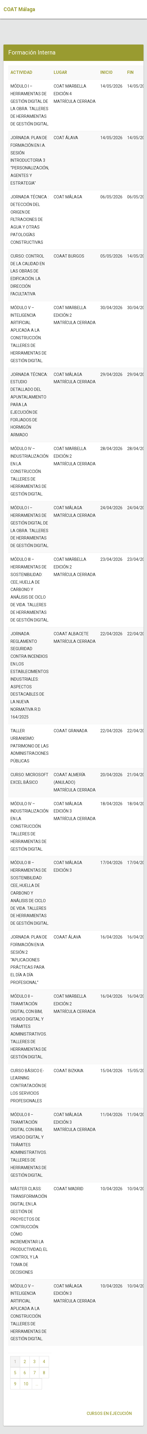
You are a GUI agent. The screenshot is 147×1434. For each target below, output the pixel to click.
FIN (130, 72)
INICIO (106, 72)
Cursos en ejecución (109, 1413)
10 (26, 1384)
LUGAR (60, 72)
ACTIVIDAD (21, 72)
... (37, 1384)
